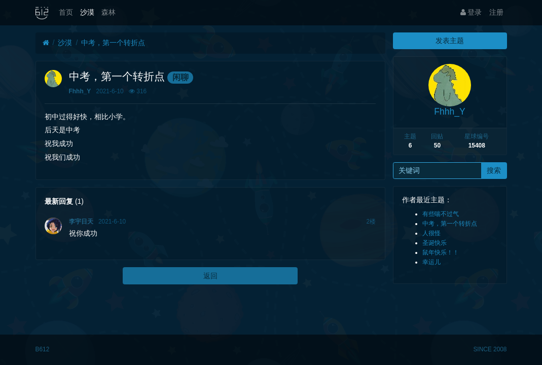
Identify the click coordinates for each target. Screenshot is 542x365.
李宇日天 (81, 221)
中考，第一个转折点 (113, 43)
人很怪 (431, 233)
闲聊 (180, 77)
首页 (66, 12)
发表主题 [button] (450, 40)
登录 (471, 12)
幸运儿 (431, 262)
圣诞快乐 (434, 242)
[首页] (46, 43)
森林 (108, 12)
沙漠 (87, 12)
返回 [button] (210, 276)
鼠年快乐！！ (440, 252)
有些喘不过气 (440, 213)
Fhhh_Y (80, 91)
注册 (496, 12)
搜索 (494, 170)
